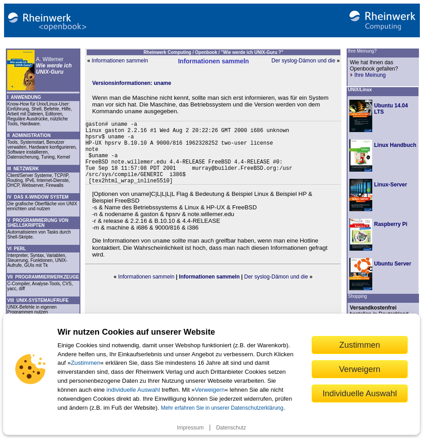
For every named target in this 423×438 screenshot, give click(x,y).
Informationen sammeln (120, 61)
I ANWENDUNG (24, 97)
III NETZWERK (23, 168)
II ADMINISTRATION (29, 135)
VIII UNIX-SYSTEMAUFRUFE (38, 300)
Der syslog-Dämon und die (303, 61)
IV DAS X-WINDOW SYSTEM (38, 197)
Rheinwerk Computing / (169, 52)
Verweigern (210, 389)
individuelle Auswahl (133, 389)
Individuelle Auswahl (359, 393)
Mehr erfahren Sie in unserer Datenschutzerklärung (222, 408)
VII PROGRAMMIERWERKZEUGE (43, 276)
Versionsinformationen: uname (131, 83)
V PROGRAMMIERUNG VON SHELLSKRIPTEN (37, 223)
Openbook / (208, 52)
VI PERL (16, 248)
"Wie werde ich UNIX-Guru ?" (252, 52)
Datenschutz (231, 428)
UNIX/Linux (360, 89)
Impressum (190, 428)
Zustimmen (86, 362)
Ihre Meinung (368, 75)
